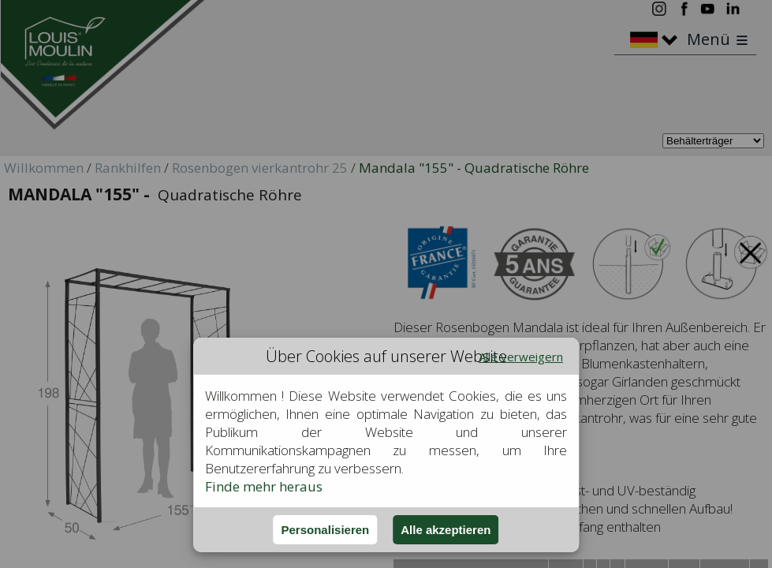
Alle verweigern (521, 356)
